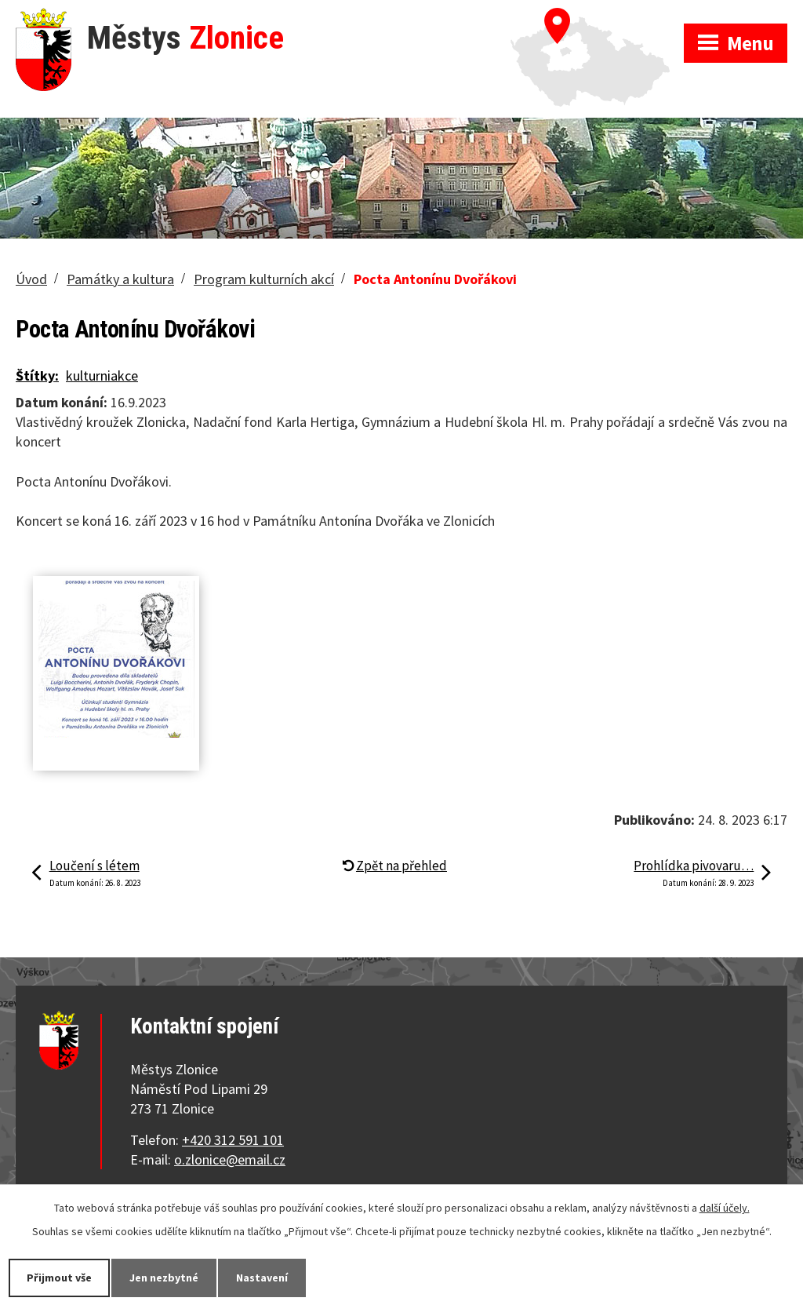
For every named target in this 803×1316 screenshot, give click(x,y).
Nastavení (262, 1277)
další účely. (724, 1208)
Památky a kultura (120, 279)
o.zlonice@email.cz (229, 1159)
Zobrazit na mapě (597, 15)
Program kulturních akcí (264, 279)
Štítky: (37, 375)
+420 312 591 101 (233, 1140)
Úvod (31, 279)
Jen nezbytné (163, 1277)
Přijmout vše (59, 1277)
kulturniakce (102, 375)
